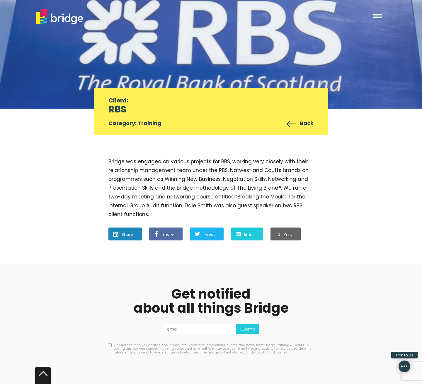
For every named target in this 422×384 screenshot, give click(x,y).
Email (249, 234)
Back (307, 123)
